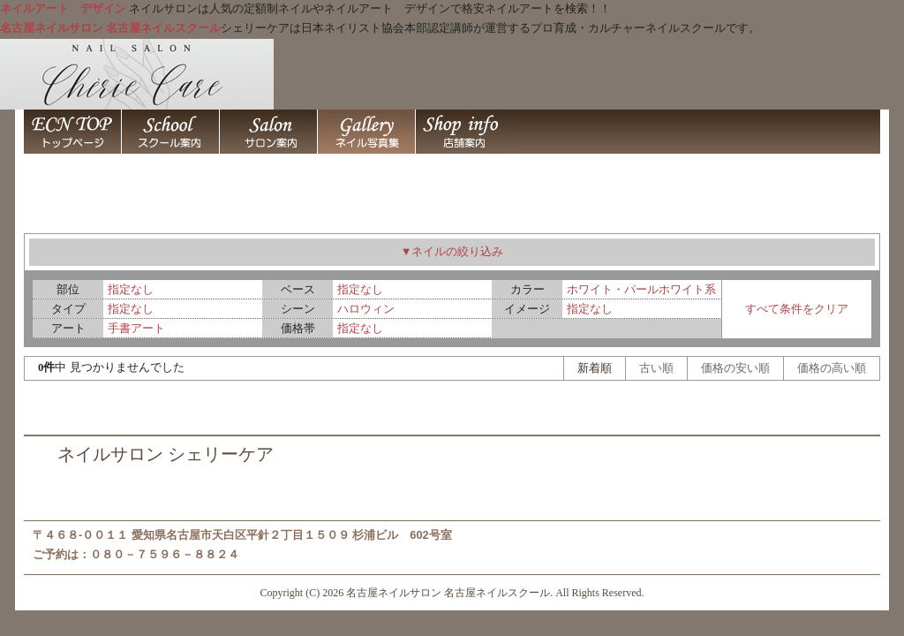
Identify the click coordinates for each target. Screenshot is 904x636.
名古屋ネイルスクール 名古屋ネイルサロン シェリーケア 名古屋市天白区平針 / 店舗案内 (464, 132)
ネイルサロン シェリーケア (165, 454)
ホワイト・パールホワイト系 (641, 289)
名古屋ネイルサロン (51, 28)
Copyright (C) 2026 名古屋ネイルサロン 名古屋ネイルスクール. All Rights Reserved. (452, 593)
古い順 (656, 368)
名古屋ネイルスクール (163, 28)
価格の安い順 (735, 368)
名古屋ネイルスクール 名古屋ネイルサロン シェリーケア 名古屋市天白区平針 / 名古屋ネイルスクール (170, 132)
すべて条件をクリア (796, 308)
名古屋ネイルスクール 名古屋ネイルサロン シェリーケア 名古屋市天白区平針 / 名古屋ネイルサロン (268, 132)
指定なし (131, 289)
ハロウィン (366, 308)
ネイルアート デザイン (63, 9)
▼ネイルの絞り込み (452, 252)
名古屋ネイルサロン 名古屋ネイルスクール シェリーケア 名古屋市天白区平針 (72, 132)
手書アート (136, 328)
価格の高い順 (831, 368)
